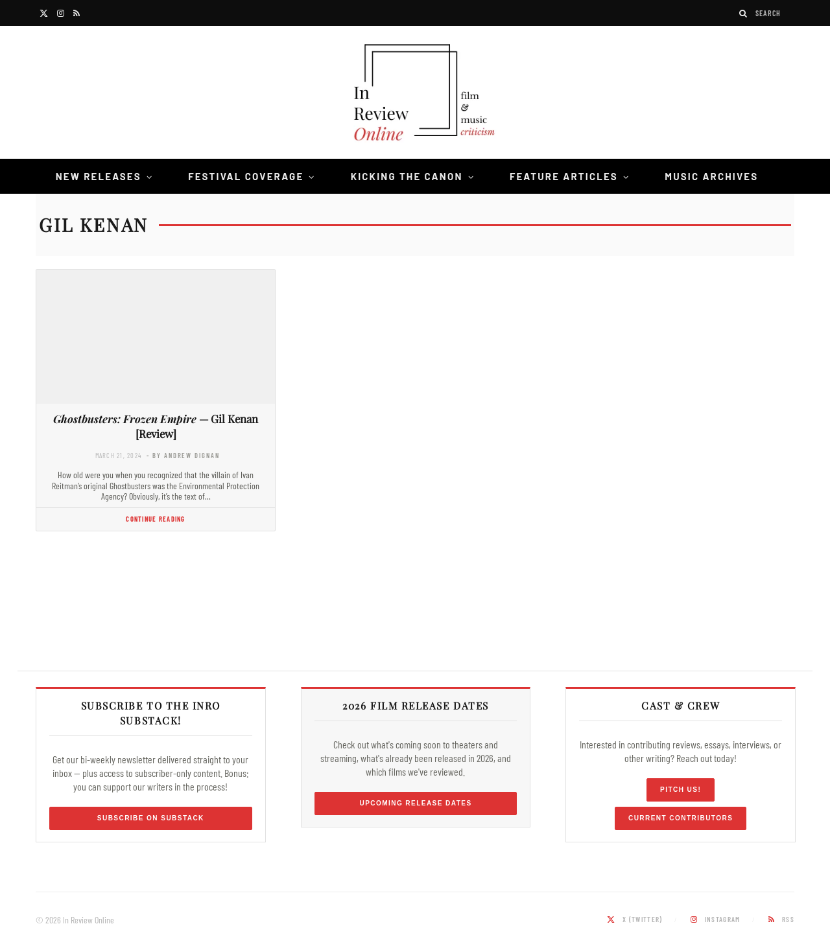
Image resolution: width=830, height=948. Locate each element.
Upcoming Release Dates (415, 803)
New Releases (98, 176)
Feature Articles (564, 176)
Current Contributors (680, 818)
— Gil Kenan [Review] (155, 426)
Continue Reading (155, 518)
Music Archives (711, 176)
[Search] (743, 13)
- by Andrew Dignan (183, 455)
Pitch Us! (680, 789)
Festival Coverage (245, 176)
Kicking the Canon (407, 176)
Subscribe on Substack (150, 818)
